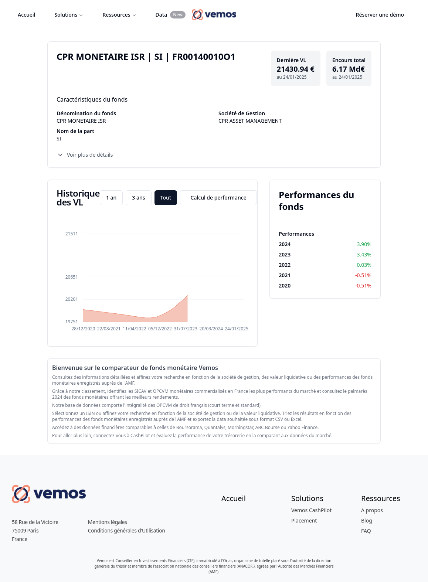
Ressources (119, 14)
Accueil (26, 14)
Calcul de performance (219, 197)
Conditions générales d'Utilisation (126, 530)
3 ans (138, 197)
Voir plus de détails (85, 155)
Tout (165, 197)
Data (171, 14)
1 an (111, 197)
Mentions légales (107, 521)
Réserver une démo (380, 14)
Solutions (68, 14)
